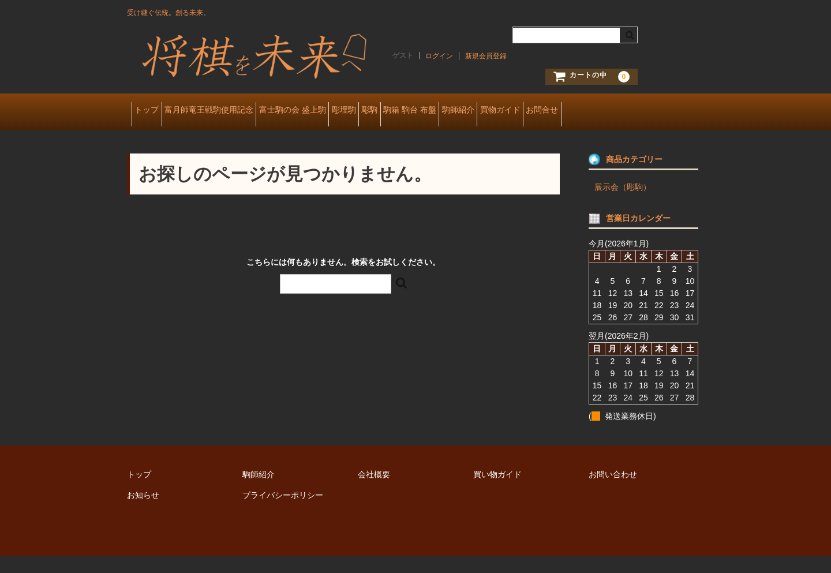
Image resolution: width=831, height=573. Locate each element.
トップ (151, 110)
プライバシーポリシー (282, 511)
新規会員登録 (486, 56)
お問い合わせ (613, 491)
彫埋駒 (402, 110)
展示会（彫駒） (622, 203)
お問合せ (154, 135)
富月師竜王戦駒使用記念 (231, 110)
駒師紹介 (570, 110)
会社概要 (374, 491)
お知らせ (143, 511)
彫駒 (446, 110)
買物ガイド (630, 110)
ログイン (439, 56)
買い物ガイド (497, 491)
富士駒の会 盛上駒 (333, 110)
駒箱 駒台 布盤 (504, 110)
